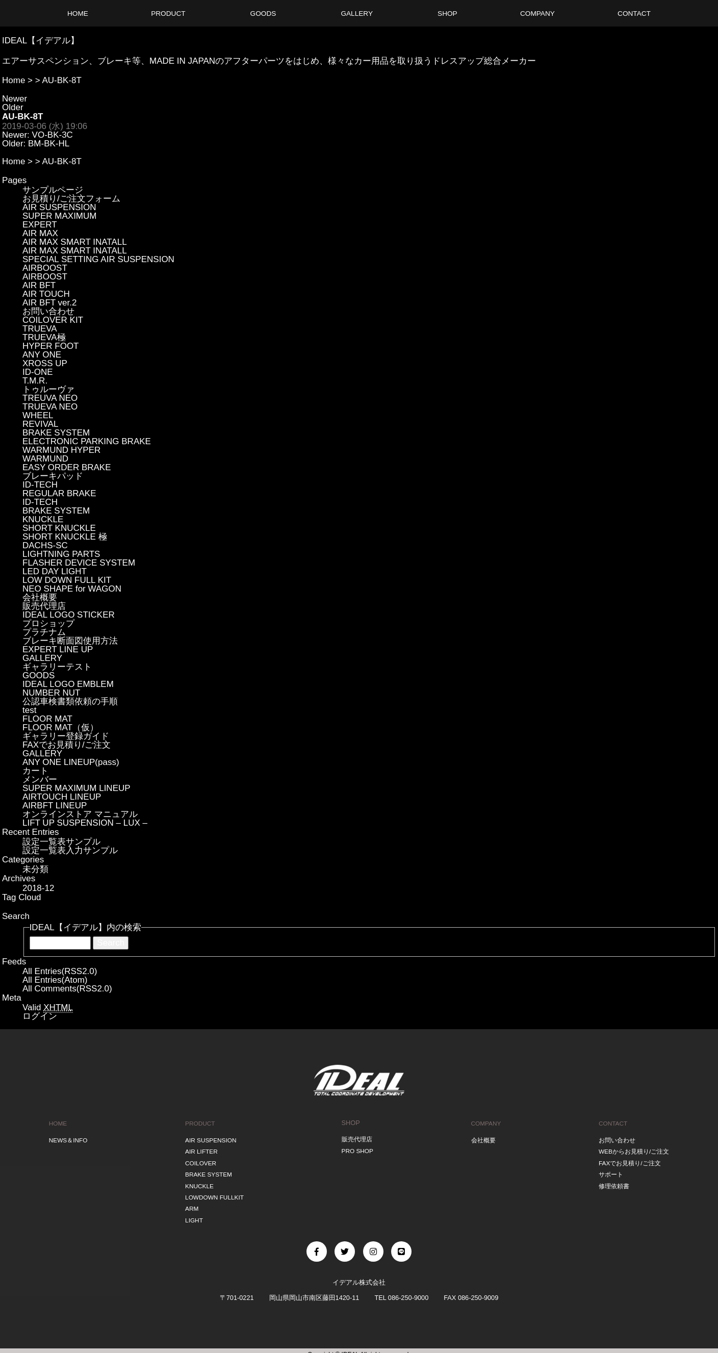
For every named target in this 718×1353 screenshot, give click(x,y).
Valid (47, 1008)
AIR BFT (39, 285)
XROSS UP (44, 363)
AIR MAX (40, 233)
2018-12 (38, 888)
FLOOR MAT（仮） (60, 727)
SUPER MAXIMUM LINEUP (76, 788)
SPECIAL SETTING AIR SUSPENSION (98, 259)
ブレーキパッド (52, 476)
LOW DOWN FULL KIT (66, 580)
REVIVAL (40, 424)
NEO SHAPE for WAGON (71, 589)
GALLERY (42, 658)
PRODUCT (199, 1123)
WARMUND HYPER (61, 450)
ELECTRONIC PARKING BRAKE (86, 441)
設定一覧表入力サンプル (70, 850)
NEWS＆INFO (68, 1138)
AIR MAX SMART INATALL (74, 242)
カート (35, 771)
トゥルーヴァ (48, 389)
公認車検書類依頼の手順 (70, 701)
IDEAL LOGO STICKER (68, 615)
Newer (14, 99)
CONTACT (610, 1123)
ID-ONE (37, 372)
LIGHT (192, 1213)
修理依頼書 (611, 1181)
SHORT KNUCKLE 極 (64, 537)
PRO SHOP (357, 1149)
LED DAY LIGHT (54, 571)
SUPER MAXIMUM (59, 216)
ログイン (39, 1016)
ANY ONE (41, 355)
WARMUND (45, 459)
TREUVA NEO (50, 398)
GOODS (38, 675)
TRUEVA (39, 329)
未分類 (35, 869)
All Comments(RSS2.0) (67, 988)
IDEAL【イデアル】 (40, 40)
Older (12, 107)
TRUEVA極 (44, 337)
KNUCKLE (42, 519)
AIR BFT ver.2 (49, 303)
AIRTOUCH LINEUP (61, 797)
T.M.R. (34, 381)
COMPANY (484, 1123)
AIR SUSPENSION (59, 207)
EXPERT (39, 224)
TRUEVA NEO (50, 407)
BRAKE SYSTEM (56, 433)
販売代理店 (44, 606)
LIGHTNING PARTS (61, 554)
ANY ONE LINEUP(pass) (70, 762)
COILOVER (199, 1160)
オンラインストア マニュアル (80, 814)
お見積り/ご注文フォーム (71, 198)
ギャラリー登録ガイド (65, 736)
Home (13, 80)
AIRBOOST (44, 268)
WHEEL (37, 415)
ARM (190, 1202)
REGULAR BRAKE (59, 493)
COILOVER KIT (52, 320)
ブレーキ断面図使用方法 (70, 641)
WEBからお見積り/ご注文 (633, 1149)
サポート (608, 1171)
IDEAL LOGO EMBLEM (68, 684)
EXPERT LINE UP (57, 649)
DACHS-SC (45, 545)
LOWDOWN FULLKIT (214, 1191)
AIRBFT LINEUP (54, 805)
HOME (56, 1123)
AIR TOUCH (46, 294)
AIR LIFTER (200, 1149)
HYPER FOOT (50, 346)
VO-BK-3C (52, 135)
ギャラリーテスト (57, 667)
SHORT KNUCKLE (59, 528)
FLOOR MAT (47, 719)
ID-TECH (40, 485)
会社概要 (39, 597)
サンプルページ (52, 190)
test (29, 710)
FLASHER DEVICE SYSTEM (78, 563)
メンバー (39, 779)
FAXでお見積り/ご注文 (66, 745)
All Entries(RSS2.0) (59, 971)
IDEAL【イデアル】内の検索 (85, 927)
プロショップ (48, 623)
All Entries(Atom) (55, 980)
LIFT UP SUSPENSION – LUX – (84, 823)
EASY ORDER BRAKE (66, 467)
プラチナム (44, 632)
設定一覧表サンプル (61, 842)
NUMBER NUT (51, 693)
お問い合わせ (48, 311)
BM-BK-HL (48, 143)
